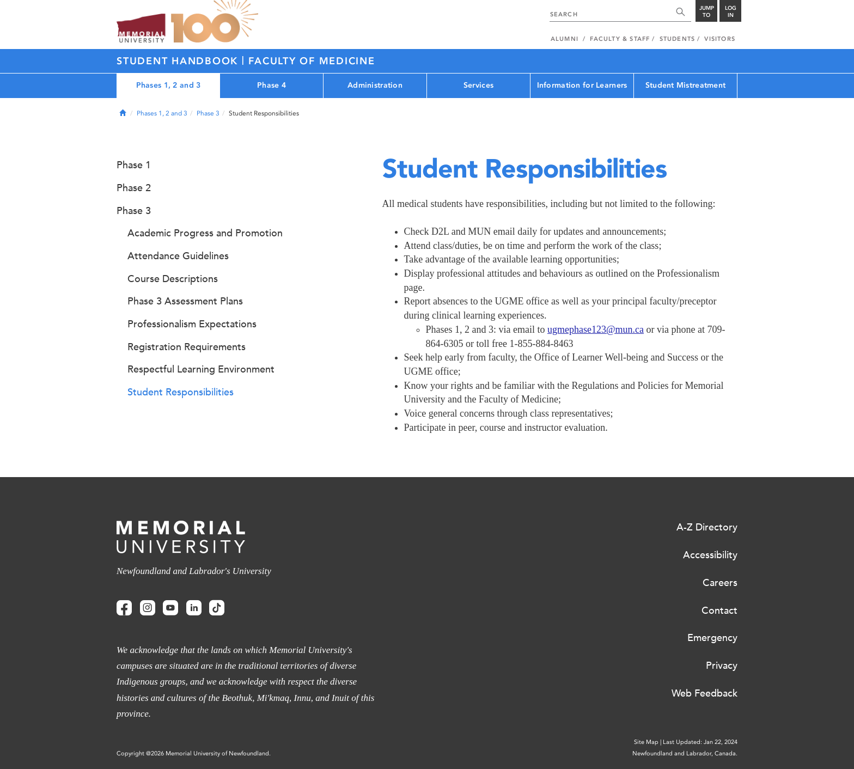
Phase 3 (208, 113)
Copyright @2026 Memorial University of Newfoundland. (194, 753)
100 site (214, 22)
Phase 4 (271, 85)
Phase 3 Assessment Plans (185, 301)
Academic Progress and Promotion (205, 233)
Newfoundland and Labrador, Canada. (684, 753)
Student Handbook (179, 61)
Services (478, 85)
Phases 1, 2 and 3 (168, 85)
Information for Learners (582, 85)
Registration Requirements (186, 347)
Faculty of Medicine (311, 61)
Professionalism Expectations (192, 324)
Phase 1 (134, 165)
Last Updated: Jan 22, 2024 (700, 742)
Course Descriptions (172, 279)
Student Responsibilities (180, 392)
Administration (374, 85)
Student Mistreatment (685, 85)
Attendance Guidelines (178, 256)
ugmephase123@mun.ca (595, 329)
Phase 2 (134, 188)
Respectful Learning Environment (200, 369)
